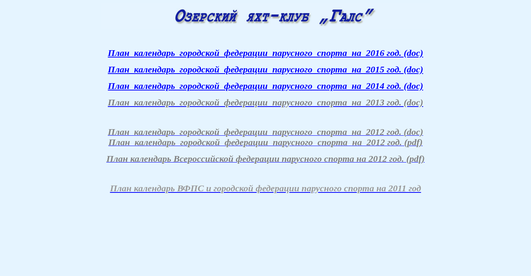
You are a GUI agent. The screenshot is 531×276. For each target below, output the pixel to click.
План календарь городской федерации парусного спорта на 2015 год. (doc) (265, 69)
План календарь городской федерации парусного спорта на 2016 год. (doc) (265, 53)
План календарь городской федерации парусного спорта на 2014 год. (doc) (265, 86)
